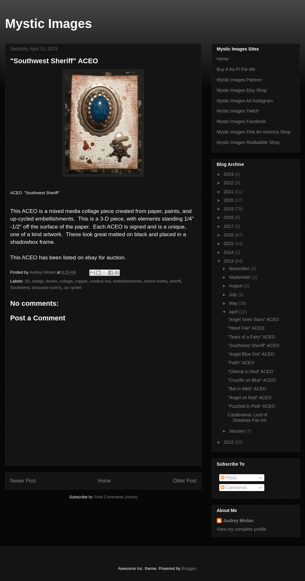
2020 (229, 200)
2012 (229, 442)
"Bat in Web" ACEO (247, 388)
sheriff (175, 281)
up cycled (72, 287)
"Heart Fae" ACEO (246, 328)
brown (51, 281)
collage (65, 281)
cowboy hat (100, 281)
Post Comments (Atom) (115, 497)
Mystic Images (48, 24)
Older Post (184, 480)
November (239, 268)
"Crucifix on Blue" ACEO (252, 380)
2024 (229, 174)
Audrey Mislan (238, 520)
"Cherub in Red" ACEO (250, 371)
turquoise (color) (47, 287)
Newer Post (23, 480)
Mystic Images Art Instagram (245, 100)
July (233, 294)
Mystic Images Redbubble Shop (248, 142)
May (233, 303)
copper (81, 281)
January (237, 431)
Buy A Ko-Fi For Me (236, 69)
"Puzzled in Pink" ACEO (251, 406)
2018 (229, 217)
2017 (229, 226)
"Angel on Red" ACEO (250, 397)
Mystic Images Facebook (241, 121)
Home (104, 480)
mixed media (155, 281)
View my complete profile (241, 529)
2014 (229, 252)
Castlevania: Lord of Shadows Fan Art (248, 417)
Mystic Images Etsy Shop (242, 90)
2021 (229, 191)
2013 (229, 260)
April (234, 311)
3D (27, 281)
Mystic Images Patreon (239, 79)
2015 (229, 243)
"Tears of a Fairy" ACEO (251, 336)
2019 (229, 208)
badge (38, 281)
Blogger (188, 568)
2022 (229, 182)
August (236, 285)
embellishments (127, 281)
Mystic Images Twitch (238, 110)
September (240, 277)
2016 (229, 234)
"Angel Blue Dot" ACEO (251, 354)
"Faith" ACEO (241, 362)
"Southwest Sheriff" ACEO (253, 345)
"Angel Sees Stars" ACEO (253, 319)
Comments (233, 487)
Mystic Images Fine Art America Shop (254, 131)
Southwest (20, 287)
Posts (228, 477)
